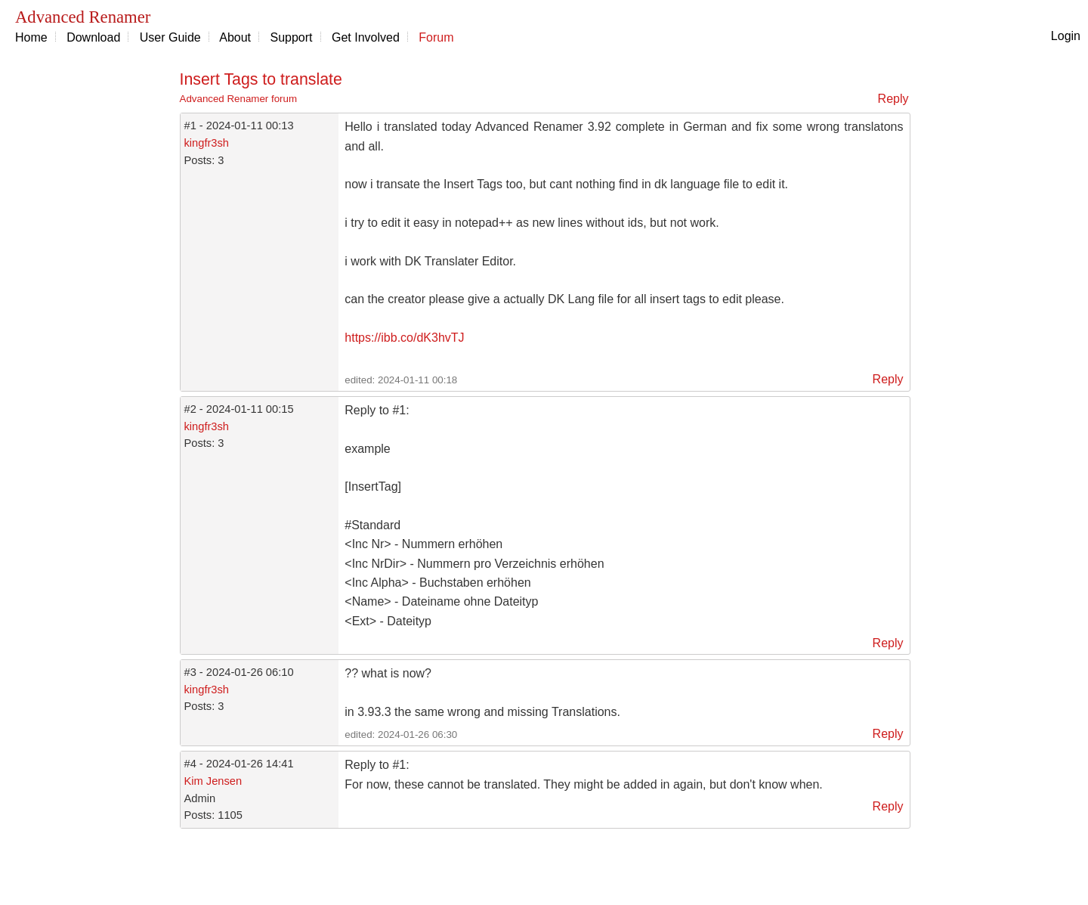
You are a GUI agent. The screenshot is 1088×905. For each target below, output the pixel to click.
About (235, 37)
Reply (893, 98)
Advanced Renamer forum (239, 98)
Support (291, 37)
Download (93, 37)
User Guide (170, 37)
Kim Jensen (213, 781)
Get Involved (366, 37)
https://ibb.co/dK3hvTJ (404, 337)
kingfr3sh (206, 143)
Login (1065, 35)
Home (31, 37)
